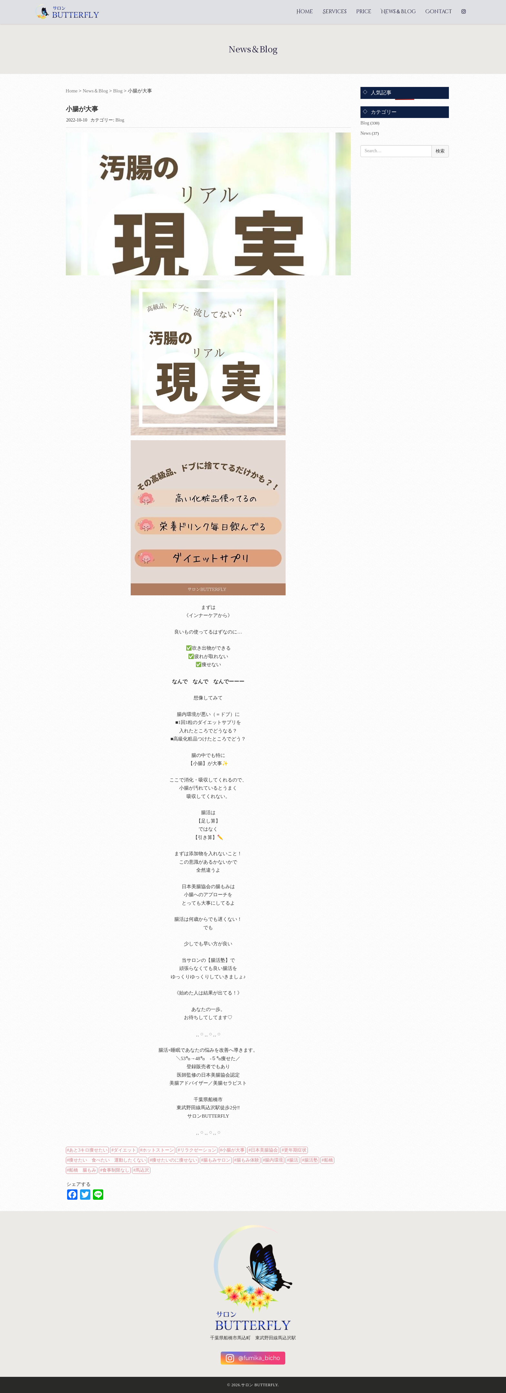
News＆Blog (398, 11)
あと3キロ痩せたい (88, 1150)
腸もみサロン (216, 1160)
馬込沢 (142, 1170)
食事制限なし (115, 1170)
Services (335, 11)
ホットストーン (158, 1150)
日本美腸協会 (264, 1150)
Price (363, 11)
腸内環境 (274, 1160)
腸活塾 (311, 1160)
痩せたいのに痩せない (174, 1160)
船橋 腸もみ (82, 1170)
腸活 (293, 1160)
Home (304, 11)
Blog (118, 90)
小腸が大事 (233, 1150)
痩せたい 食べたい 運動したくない (107, 1160)
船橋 (328, 1160)
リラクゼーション (198, 1150)
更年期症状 (295, 1150)
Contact (438, 11)
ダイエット (125, 1150)
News (365, 133)
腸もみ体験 (248, 1160)
